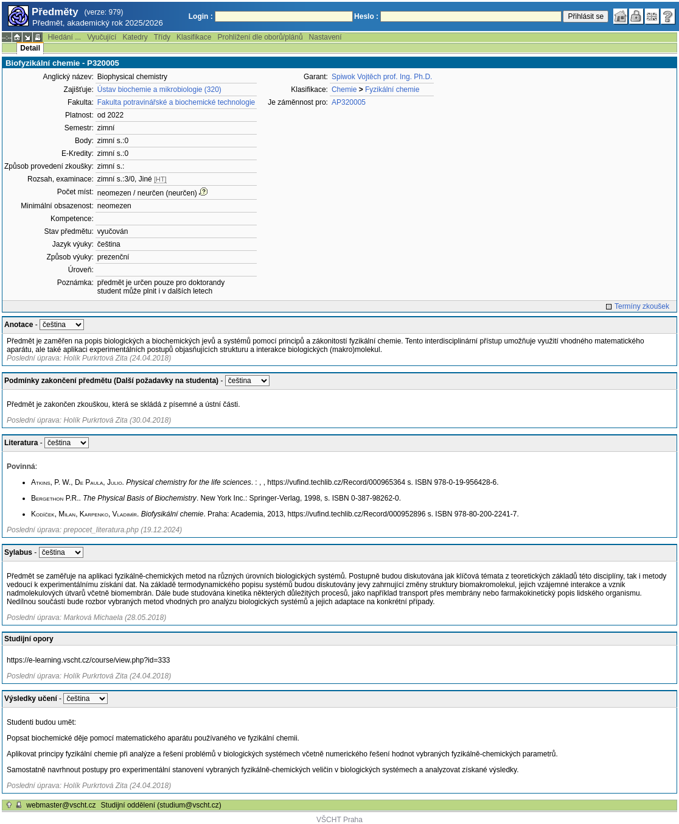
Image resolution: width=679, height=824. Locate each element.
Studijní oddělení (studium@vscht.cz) (161, 805)
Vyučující (101, 37)
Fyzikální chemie (392, 89)
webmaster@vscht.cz (61, 805)
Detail (30, 48)
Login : (201, 16)
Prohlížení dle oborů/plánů (259, 37)
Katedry (134, 37)
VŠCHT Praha (339, 819)
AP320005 (349, 102)
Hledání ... (64, 37)
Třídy (162, 37)
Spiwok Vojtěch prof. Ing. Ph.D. (382, 76)
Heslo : (366, 16)
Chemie (344, 89)
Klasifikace (193, 37)
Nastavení (325, 37)
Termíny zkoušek (642, 306)
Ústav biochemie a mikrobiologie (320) (159, 89)
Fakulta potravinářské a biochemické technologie (176, 102)
